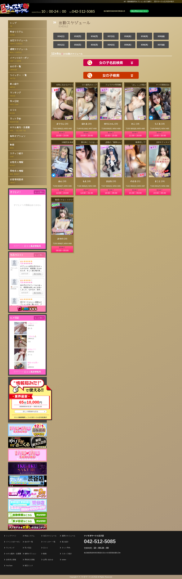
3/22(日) (77, 45)
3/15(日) (77, 36)
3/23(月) (94, 45)
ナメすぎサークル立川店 (94, 536)
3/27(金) (161, 45)
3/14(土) (60, 36)
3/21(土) (60, 45)
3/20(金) (161, 36)
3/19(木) (144, 36)
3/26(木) (144, 45)
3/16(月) (94, 36)
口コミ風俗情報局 (32, 246)
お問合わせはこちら (139, 11)
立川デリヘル (19, 246)
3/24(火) (111, 45)
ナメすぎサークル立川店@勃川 (37, 417)
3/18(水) (127, 36)
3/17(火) (111, 36)
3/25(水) (127, 45)
